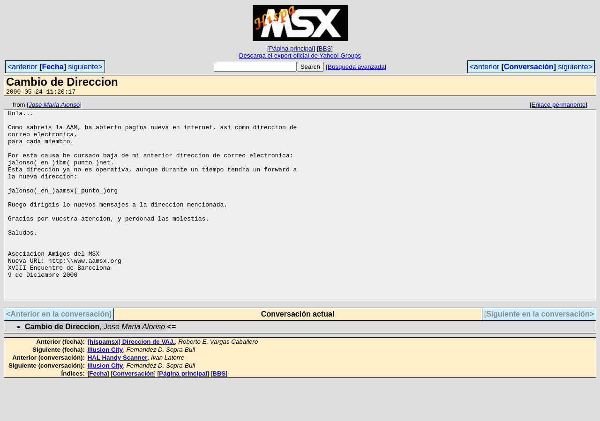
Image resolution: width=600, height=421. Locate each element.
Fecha (52, 67)
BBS (325, 48)
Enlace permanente (559, 106)
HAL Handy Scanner (118, 396)
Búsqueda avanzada (356, 66)
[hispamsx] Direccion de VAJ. (131, 380)
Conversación (529, 67)
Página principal (291, 48)
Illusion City (105, 388)
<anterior (23, 67)
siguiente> (85, 67)
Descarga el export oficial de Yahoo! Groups (300, 55)
